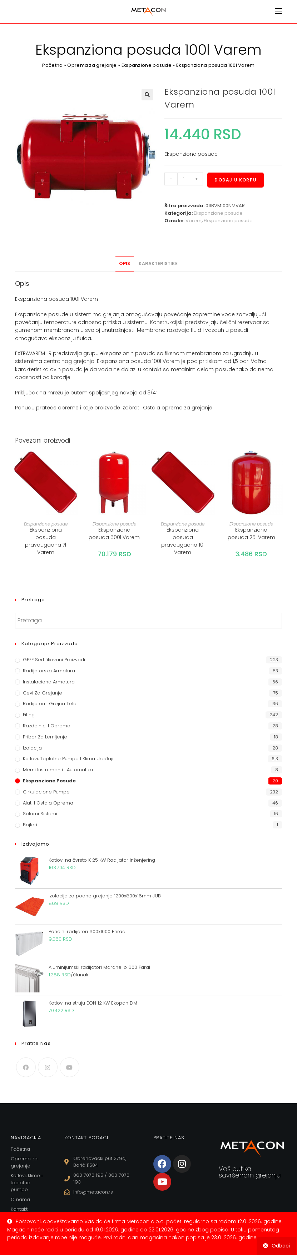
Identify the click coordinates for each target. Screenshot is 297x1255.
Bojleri (30, 824)
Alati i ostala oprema (48, 803)
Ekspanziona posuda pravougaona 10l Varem (182, 541)
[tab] (124, 263)
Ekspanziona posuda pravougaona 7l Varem (45, 541)
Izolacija (32, 747)
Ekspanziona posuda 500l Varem (114, 533)
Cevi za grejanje (42, 692)
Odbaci (281, 1245)
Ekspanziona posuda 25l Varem (251, 533)
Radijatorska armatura (49, 670)
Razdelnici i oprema (46, 725)
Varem (193, 220)
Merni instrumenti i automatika (58, 769)
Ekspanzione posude (146, 65)
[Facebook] (26, 1067)
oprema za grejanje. (187, 407)
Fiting (29, 714)
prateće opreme (57, 407)
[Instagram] (48, 1067)
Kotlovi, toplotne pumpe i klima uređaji (68, 758)
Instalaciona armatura (49, 681)
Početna (52, 65)
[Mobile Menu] (278, 11)
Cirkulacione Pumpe (46, 791)
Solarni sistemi (40, 813)
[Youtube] (69, 1067)
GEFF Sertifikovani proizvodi (54, 659)
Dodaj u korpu (235, 180)
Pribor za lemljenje (45, 736)
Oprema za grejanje (91, 65)
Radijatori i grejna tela (49, 703)
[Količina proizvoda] (183, 179)
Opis (124, 263)
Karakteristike (158, 263)
